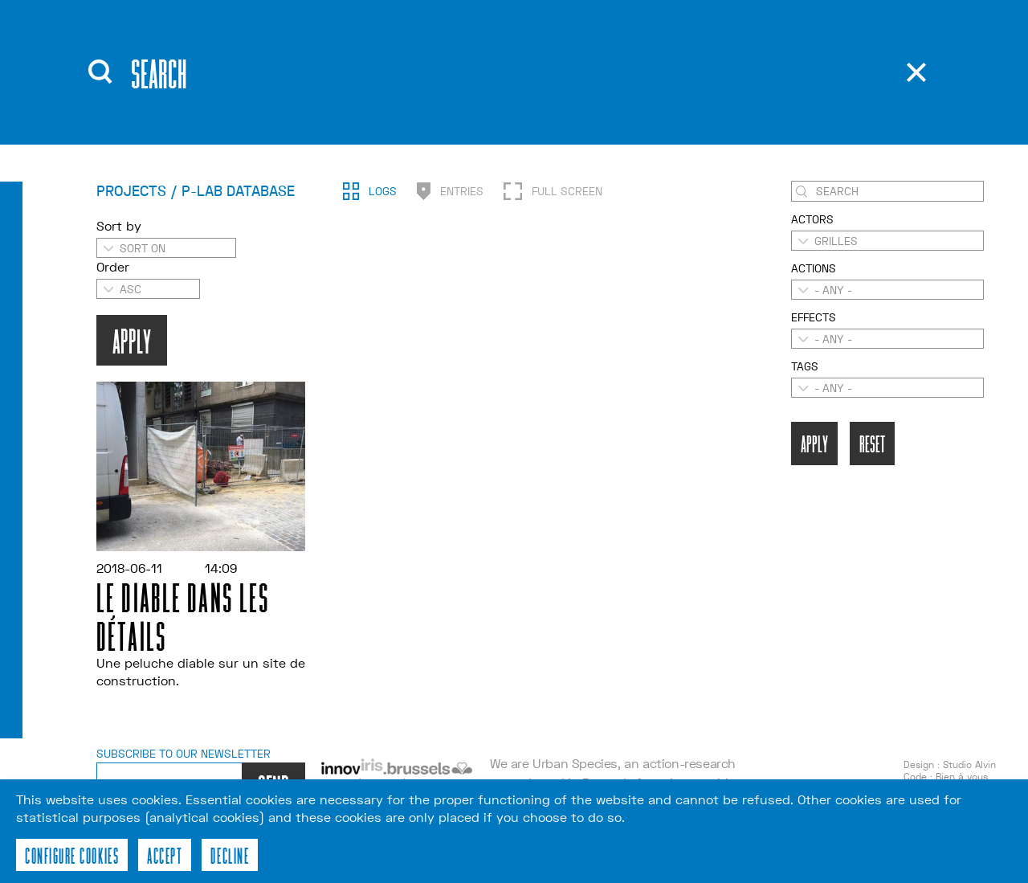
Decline (229, 855)
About (346, 55)
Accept (164, 855)
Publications (504, 55)
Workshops (367, 103)
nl (700, 104)
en (700, 56)
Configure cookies (72, 855)
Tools (475, 79)
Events (349, 79)
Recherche (592, 52)
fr (699, 80)
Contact (486, 103)
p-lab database (858, 98)
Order (112, 295)
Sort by (118, 254)
